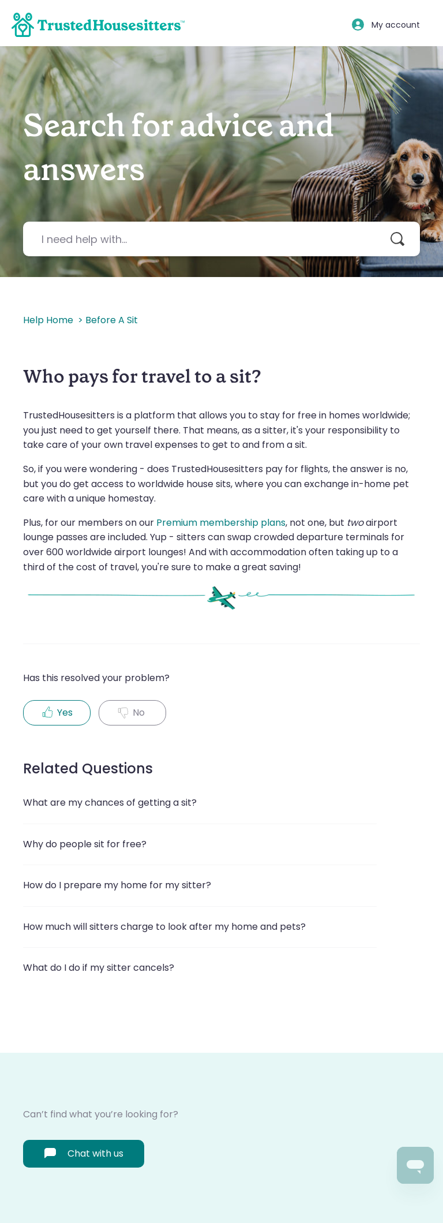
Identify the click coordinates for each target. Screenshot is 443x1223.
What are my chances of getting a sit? (110, 802)
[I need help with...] (221, 239)
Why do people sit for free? (85, 844)
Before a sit (111, 320)
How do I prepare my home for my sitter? (117, 885)
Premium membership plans (221, 522)
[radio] (57, 712)
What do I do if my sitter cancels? (98, 967)
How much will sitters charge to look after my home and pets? (164, 926)
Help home (48, 320)
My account (395, 25)
